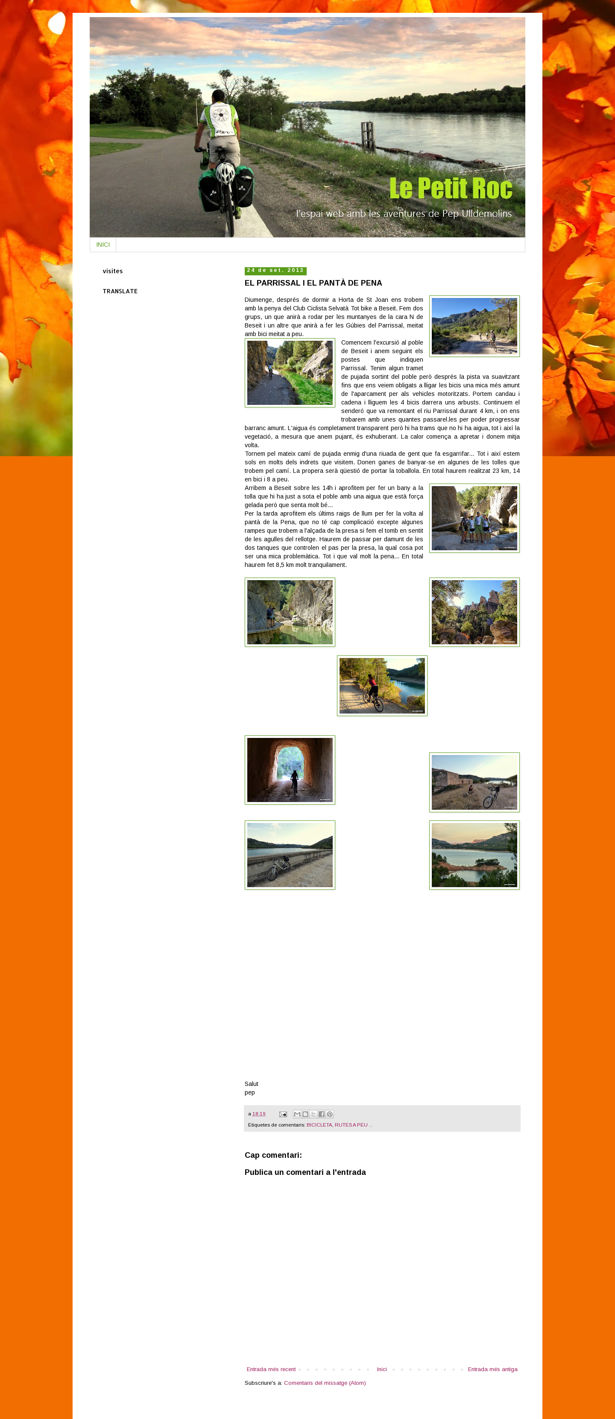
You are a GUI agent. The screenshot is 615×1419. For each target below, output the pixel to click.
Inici (382, 1369)
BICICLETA (319, 1124)
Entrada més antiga (493, 1369)
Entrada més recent (271, 1369)
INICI (103, 244)
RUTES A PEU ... (354, 1124)
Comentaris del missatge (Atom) (325, 1383)
